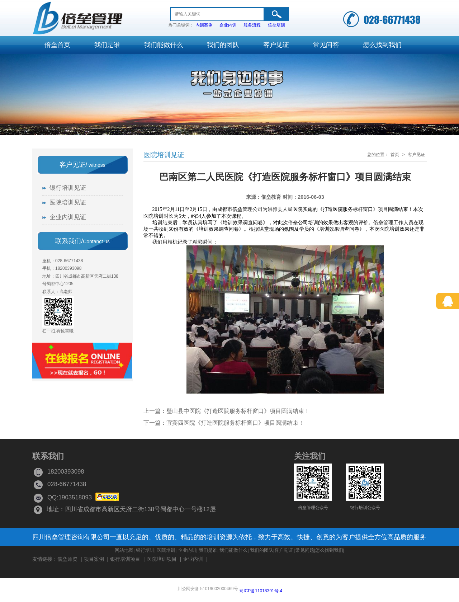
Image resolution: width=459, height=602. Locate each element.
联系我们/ (82, 241)
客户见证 (416, 154)
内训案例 (204, 25)
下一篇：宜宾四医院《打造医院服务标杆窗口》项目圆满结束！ (223, 423)
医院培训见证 (163, 155)
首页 (395, 154)
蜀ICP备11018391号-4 (260, 590)
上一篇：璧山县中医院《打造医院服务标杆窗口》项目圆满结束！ (226, 411)
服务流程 (252, 25)
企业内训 (228, 25)
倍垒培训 (276, 25)
